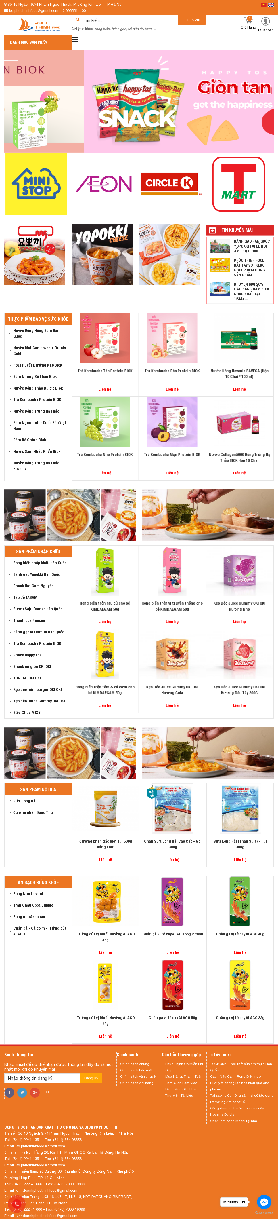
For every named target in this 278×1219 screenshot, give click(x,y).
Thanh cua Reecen (29, 620)
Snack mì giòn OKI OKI (32, 666)
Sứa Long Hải (25, 801)
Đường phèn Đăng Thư (33, 812)
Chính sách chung (134, 1064)
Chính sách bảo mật (136, 1070)
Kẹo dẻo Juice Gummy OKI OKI (39, 701)
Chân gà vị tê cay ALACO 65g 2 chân (172, 934)
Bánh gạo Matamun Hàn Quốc (38, 632)
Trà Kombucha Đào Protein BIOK (172, 371)
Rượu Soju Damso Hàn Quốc (37, 609)
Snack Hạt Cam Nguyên (33, 586)
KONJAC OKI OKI (27, 678)
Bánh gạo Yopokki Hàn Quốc (36, 574)
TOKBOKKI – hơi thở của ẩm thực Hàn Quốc (241, 1067)
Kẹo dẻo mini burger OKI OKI (37, 689)
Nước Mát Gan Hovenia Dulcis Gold (39, 350)
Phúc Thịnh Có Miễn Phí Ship (184, 1067)
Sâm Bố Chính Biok (29, 440)
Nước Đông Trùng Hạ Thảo (36, 411)
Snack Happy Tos (27, 655)
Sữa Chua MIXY (27, 712)
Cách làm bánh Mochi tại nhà (233, 1121)
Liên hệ (105, 389)
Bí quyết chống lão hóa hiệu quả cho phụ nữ (239, 1086)
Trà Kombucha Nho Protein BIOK (105, 454)
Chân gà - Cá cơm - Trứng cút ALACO (39, 931)
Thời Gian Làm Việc (181, 1083)
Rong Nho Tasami (28, 893)
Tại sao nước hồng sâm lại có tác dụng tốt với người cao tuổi (242, 1098)
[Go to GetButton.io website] (264, 1213)
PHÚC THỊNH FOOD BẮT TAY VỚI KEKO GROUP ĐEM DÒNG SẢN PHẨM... (249, 267)
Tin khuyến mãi (237, 230)
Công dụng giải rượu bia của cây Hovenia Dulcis (237, 1111)
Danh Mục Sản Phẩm (182, 1089)
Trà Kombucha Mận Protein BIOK (173, 454)
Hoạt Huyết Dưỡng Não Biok (37, 365)
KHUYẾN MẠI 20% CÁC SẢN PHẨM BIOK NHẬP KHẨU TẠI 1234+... (251, 291)
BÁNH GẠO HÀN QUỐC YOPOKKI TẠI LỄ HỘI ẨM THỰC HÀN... (252, 246)
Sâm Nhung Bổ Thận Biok (35, 376)
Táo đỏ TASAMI (26, 597)
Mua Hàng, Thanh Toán (183, 1076)
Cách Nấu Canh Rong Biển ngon (236, 1076)
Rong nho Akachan (29, 916)
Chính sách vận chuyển (139, 1076)
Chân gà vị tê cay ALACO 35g (240, 1017)
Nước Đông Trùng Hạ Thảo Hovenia (36, 466)
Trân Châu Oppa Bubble (33, 905)
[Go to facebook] (264, 1202)
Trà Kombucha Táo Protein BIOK (105, 371)
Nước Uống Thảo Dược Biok (38, 388)
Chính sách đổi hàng (137, 1083)
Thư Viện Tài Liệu (179, 1095)
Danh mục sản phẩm (29, 42)
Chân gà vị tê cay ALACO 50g (173, 1017)
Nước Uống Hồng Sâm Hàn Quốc (36, 333)
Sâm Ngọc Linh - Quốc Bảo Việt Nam (39, 425)
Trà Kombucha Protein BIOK (37, 399)
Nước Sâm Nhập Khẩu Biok (36, 451)
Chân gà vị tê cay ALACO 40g (240, 934)
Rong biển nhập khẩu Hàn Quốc (39, 563)
